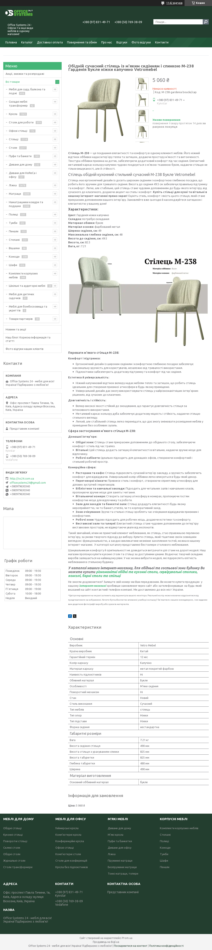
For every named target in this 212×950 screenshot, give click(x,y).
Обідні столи (11, 854)
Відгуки (121, 42)
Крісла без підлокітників (71, 867)
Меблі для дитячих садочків (21, 296)
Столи (13, 147)
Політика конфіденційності (166, 945)
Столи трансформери (17, 867)
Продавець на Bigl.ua (106, 941)
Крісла (13, 113)
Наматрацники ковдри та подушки (26, 204)
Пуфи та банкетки (120, 841)
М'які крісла (115, 834)
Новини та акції (16, 329)
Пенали (13, 231)
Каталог (27, 42)
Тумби (13, 222)
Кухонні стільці (13, 834)
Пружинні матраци (120, 860)
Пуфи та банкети (20, 156)
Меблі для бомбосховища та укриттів (28, 308)
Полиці (13, 214)
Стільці (13, 139)
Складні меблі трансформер (18, 103)
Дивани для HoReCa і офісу (23, 174)
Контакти (162, 42)
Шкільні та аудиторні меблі (27, 285)
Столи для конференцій (71, 860)
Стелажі (14, 239)
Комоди (14, 256)
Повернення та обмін (82, 42)
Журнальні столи (14, 860)
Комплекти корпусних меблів (23, 275)
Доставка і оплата (50, 42)
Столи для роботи (21, 122)
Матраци (15, 193)
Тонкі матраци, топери (123, 873)
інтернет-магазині (92, 585)
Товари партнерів (21, 318)
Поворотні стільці (15, 841)
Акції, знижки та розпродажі (25, 73)
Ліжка (13, 185)
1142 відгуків (174, 3)
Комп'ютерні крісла (68, 834)
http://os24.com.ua (22, 478)
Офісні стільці (18, 130)
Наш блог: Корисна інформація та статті (28, 339)
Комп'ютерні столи (68, 854)
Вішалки (14, 248)
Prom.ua (127, 938)
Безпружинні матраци (122, 867)
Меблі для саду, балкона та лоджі (27, 91)
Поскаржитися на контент (130, 945)
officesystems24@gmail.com (28, 482)
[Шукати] (206, 21)
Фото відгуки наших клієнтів (24, 348)
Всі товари (13, 81)
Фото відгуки (141, 42)
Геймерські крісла (67, 828)
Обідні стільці (12, 828)
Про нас (106, 42)
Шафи (13, 264)
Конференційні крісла (69, 841)
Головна (11, 42)
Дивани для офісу (119, 847)
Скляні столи (11, 847)
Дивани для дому (20, 164)
